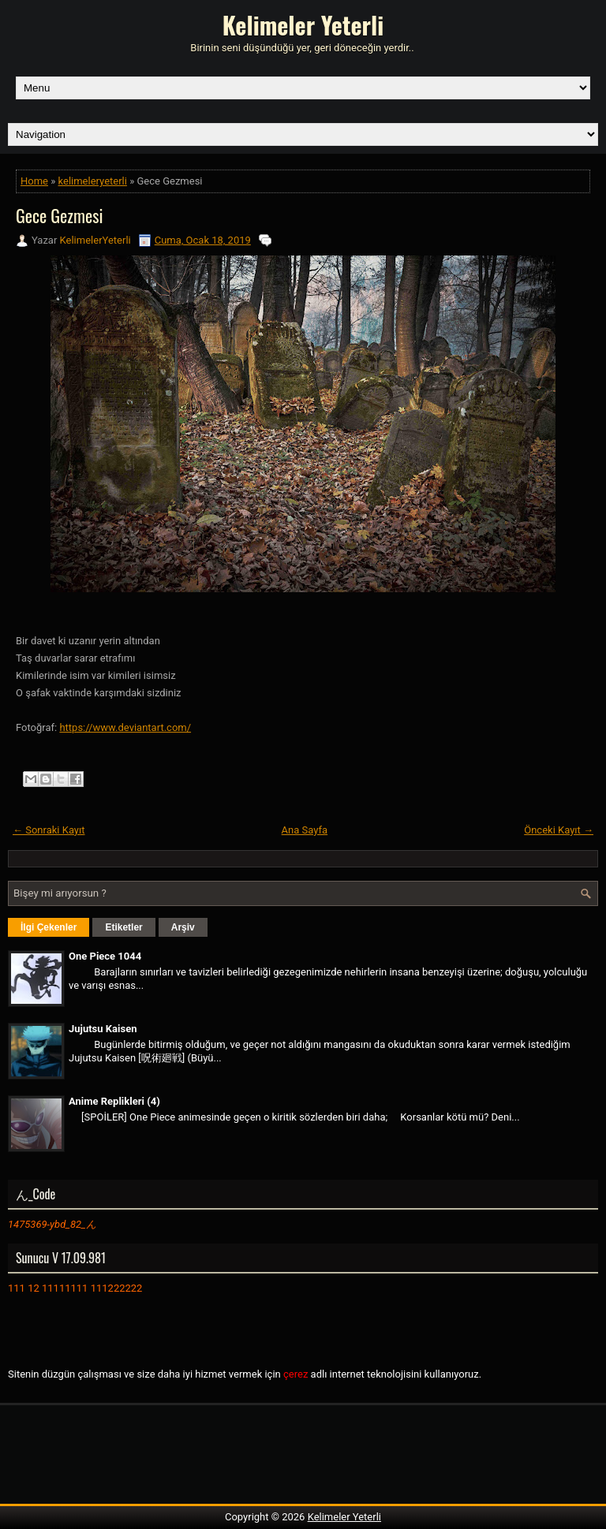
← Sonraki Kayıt (49, 830)
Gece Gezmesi (59, 215)
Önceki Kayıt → (558, 830)
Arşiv (183, 927)
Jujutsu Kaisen (103, 1029)
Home (34, 181)
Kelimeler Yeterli (303, 25)
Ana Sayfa (304, 830)
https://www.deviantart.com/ (125, 727)
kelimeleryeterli (92, 181)
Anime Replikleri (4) (114, 1101)
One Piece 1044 (105, 956)
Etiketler (123, 927)
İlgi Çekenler (49, 927)
